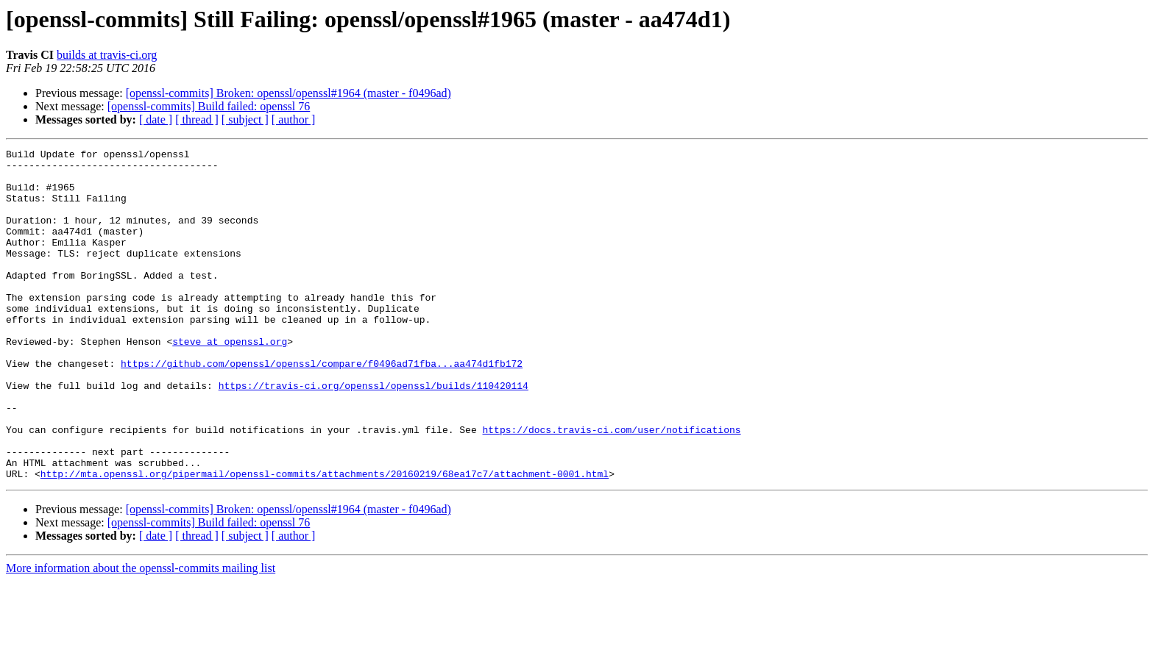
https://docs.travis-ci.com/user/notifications (611, 486)
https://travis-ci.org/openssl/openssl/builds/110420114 (373, 433)
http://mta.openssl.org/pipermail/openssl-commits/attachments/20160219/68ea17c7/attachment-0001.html (324, 539)
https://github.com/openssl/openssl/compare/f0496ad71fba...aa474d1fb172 (322, 407)
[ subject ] (245, 119)
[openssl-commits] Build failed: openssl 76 (209, 106)
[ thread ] (197, 119)
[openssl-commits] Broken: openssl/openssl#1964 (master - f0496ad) (288, 93)
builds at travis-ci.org (107, 55)
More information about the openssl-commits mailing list (140, 634)
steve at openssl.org (229, 380)
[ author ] (294, 119)
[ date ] (155, 119)
